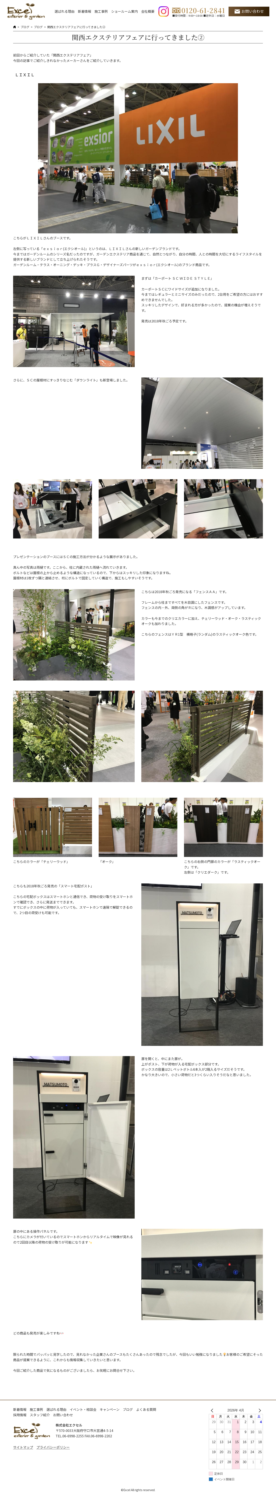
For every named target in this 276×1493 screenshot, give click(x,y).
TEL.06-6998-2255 (70, 1435)
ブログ (25, 27)
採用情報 (19, 1414)
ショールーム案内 (124, 11)
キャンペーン (109, 1409)
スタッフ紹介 (40, 1414)
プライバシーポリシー (53, 1447)
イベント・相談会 (83, 1409)
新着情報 (84, 11)
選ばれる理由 (65, 11)
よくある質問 (146, 1409)
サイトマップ (23, 1447)
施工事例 (101, 11)
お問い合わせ (252, 11)
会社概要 (147, 11)
